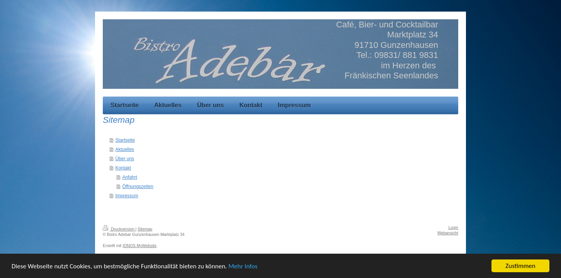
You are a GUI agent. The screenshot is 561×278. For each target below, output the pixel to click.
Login (453, 227)
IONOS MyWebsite (139, 246)
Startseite (125, 140)
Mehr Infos (242, 269)
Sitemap (145, 229)
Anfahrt (129, 177)
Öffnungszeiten (137, 186)
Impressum (126, 195)
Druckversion (119, 229)
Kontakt (123, 168)
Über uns (124, 158)
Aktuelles (124, 149)
